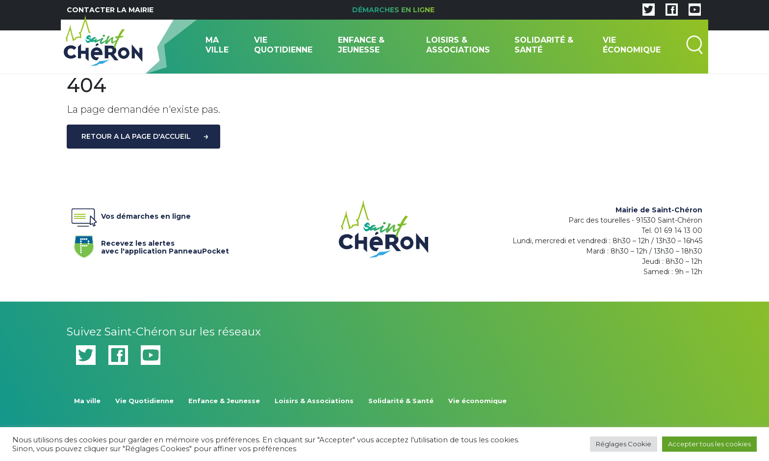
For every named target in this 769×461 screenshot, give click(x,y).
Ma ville (217, 44)
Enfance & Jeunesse (361, 44)
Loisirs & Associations (458, 44)
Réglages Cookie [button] (623, 444)
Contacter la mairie (110, 9)
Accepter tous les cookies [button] (709, 444)
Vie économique (632, 44)
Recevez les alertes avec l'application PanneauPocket (148, 245)
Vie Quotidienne (283, 44)
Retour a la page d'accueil (136, 136)
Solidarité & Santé (543, 44)
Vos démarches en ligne (129, 218)
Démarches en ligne (393, 9)
